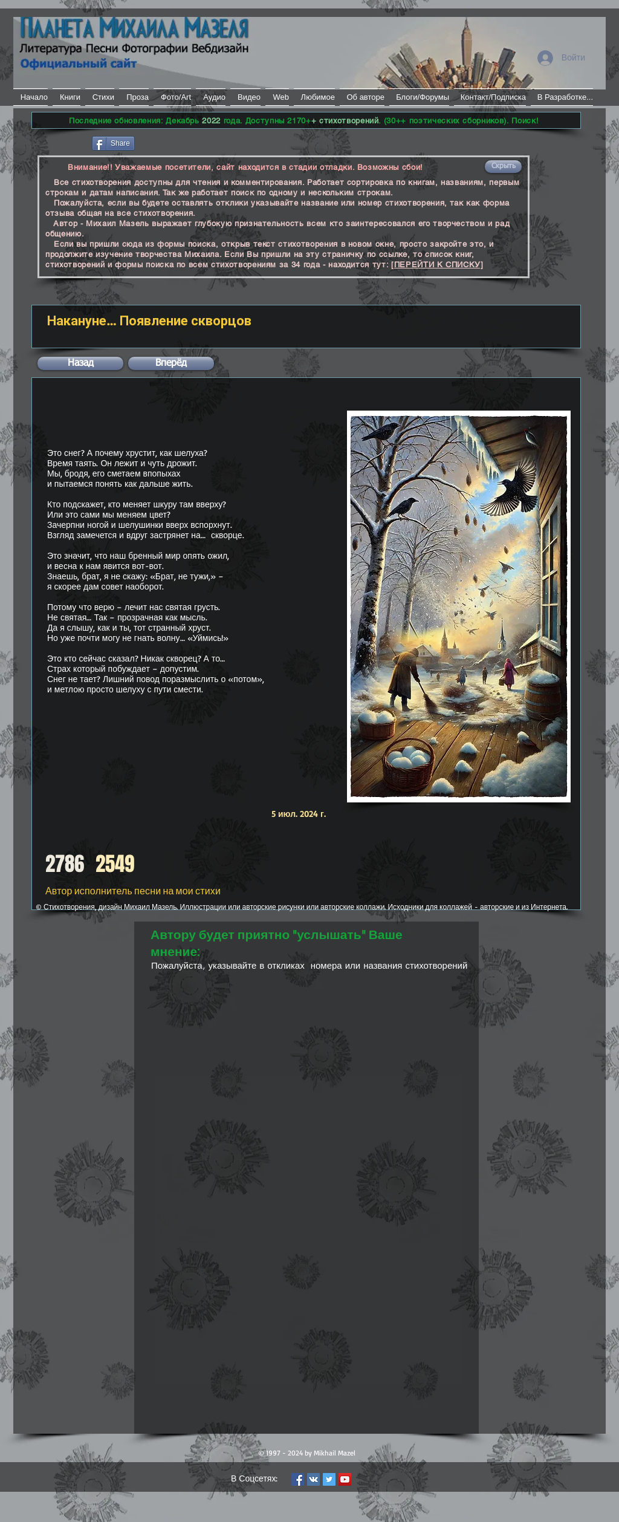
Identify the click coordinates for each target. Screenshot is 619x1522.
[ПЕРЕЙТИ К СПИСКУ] (437, 264)
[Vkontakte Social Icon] (313, 1479)
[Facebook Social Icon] (297, 1479)
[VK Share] (173, 142)
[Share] (113, 143)
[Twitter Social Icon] (329, 1479)
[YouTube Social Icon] (345, 1479)
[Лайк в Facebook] (60, 142)
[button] (503, 166)
